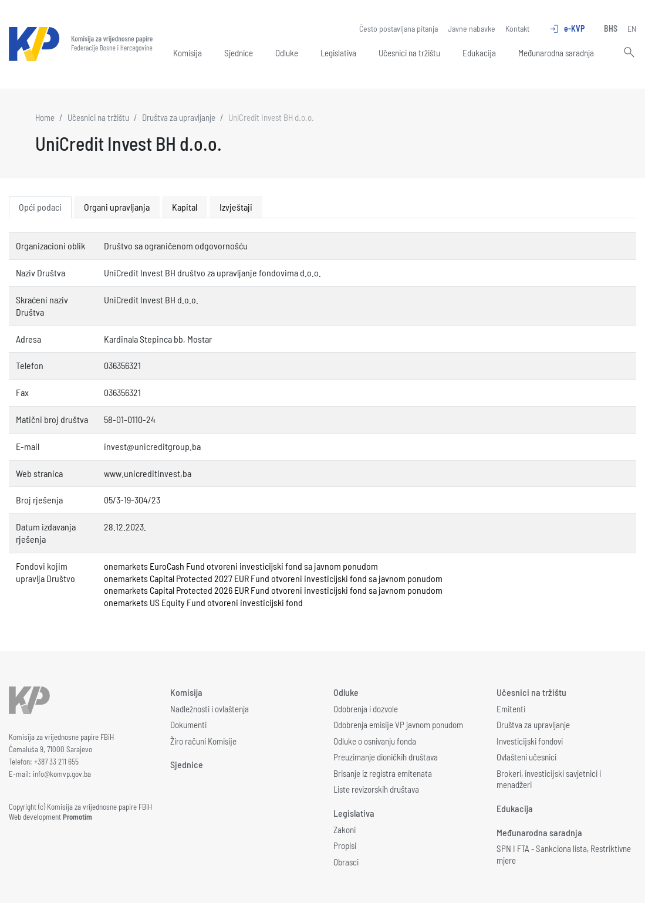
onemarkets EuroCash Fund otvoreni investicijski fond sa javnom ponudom (241, 565)
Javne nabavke (471, 28)
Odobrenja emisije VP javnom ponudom (398, 724)
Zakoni (344, 829)
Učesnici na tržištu (409, 53)
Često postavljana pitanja (398, 28)
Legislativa (338, 53)
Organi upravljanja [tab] (117, 206)
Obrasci (346, 862)
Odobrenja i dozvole (365, 709)
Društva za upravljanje (178, 117)
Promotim (77, 816)
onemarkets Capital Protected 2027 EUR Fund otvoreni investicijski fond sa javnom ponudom (273, 578)
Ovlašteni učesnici (526, 757)
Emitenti (511, 709)
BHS (610, 28)
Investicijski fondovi (530, 741)
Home (45, 117)
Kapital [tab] (184, 206)
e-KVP (567, 28)
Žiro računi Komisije (203, 741)
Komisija (187, 53)
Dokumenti (188, 724)
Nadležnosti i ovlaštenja (209, 709)
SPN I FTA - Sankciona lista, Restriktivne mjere (564, 854)
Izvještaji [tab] (235, 206)
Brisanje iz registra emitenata (382, 773)
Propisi (344, 845)
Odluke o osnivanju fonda (374, 741)
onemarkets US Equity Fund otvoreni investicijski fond (203, 602)
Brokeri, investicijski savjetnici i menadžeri (549, 779)
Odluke (286, 53)
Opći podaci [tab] (40, 206)
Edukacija (479, 53)
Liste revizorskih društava (376, 789)
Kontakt (517, 28)
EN (631, 28)
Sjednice (238, 53)
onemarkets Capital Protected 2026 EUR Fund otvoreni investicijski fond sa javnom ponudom (273, 590)
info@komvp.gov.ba (62, 774)
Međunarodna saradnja (556, 53)
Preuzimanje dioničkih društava (385, 757)
